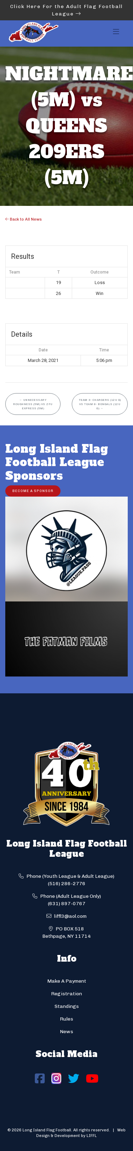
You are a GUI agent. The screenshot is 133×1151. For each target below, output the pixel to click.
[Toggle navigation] (116, 34)
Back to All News (23, 219)
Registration (66, 994)
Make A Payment (66, 981)
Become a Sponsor (32, 491)
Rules (66, 1019)
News (66, 1032)
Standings (67, 1006)
